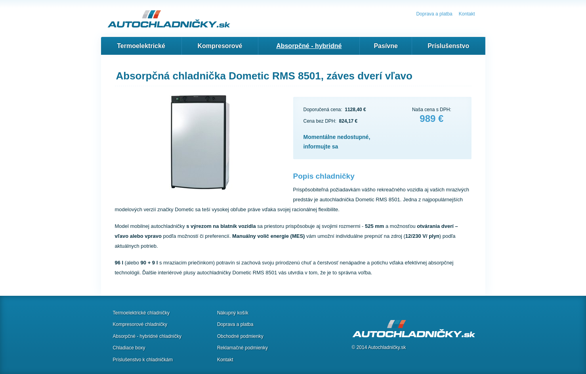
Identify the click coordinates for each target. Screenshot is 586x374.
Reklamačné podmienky (242, 348)
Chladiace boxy (129, 348)
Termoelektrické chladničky (141, 313)
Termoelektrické (141, 45)
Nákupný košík (232, 313)
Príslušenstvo (448, 45)
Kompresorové (220, 45)
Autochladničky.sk (387, 347)
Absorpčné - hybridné (309, 45)
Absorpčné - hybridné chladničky (147, 336)
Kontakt (467, 14)
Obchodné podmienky (240, 336)
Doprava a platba (434, 14)
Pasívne (385, 45)
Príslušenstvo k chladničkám (143, 359)
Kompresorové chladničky (140, 324)
